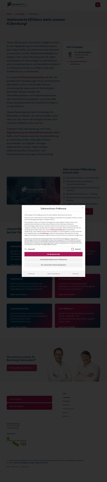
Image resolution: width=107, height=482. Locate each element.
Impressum (75, 274)
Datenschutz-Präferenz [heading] (53, 209)
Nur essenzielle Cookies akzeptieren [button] (53, 265)
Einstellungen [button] (45, 233)
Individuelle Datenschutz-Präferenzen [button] (53, 259)
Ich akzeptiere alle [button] (53, 254)
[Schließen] (82, 207)
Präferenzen (31, 274)
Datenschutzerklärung (57, 230)
